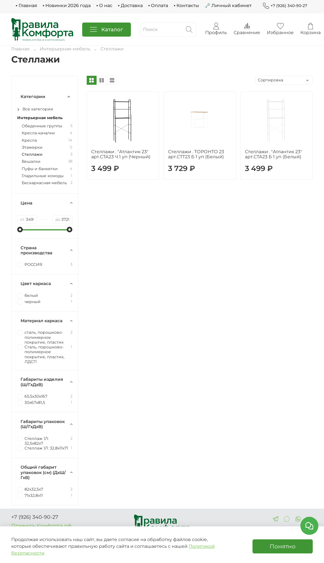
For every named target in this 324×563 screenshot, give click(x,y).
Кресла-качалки (38, 133)
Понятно (283, 546)
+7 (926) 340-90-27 (285, 6)
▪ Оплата (158, 5)
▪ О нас (104, 5)
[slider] (20, 229)
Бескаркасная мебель (44, 183)
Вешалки (31, 161)
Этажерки (32, 147)
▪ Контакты (186, 5)
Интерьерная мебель (65, 49)
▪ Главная (26, 5)
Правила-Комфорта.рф (41, 526)
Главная (20, 49)
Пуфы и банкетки (40, 168)
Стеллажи (32, 154)
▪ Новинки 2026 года (67, 5)
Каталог (106, 29)
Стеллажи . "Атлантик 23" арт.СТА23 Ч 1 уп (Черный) (120, 154)
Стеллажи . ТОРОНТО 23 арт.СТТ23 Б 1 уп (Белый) (196, 154)
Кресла (29, 140)
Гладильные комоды (43, 175)
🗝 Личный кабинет (228, 5)
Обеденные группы (42, 126)
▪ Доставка (130, 5)
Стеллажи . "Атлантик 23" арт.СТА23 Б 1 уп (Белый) (273, 154)
